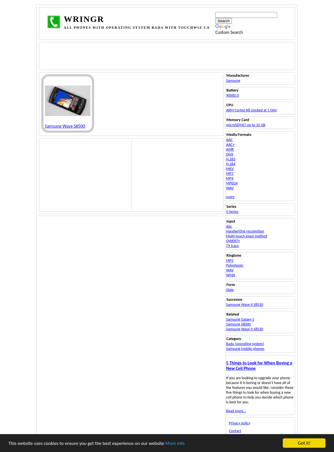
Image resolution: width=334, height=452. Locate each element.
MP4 (230, 178)
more (230, 196)
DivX (229, 154)
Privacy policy (239, 423)
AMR (230, 149)
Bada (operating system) (245, 343)
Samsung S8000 (238, 324)
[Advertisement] (150, 55)
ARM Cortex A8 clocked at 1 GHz (251, 110)
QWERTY (233, 241)
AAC (229, 139)
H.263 (231, 159)
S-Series (232, 211)
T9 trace (232, 245)
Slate (230, 289)
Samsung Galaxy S (240, 319)
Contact (235, 430)
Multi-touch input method (246, 236)
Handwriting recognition (245, 231)
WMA (230, 275)
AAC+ (230, 144)
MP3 (230, 173)
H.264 (231, 163)
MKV (230, 168)
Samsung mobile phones (245, 348)
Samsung (233, 80)
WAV (230, 188)
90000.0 (232, 95)
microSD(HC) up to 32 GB (245, 125)
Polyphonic (235, 265)
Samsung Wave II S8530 (244, 304)
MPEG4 (232, 183)
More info (175, 443)
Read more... (236, 411)
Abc (229, 226)
